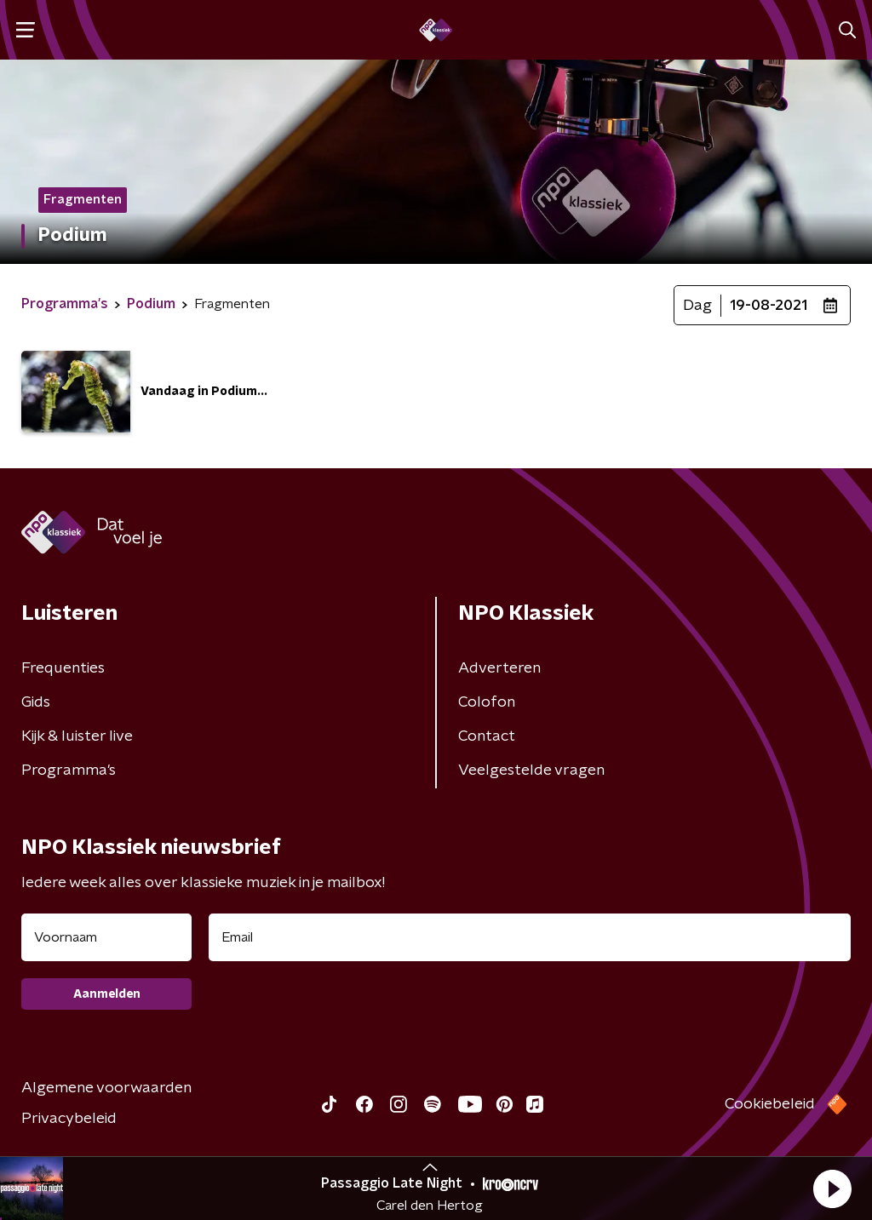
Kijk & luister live (77, 736)
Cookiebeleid (770, 1104)
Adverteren (499, 668)
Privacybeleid (69, 1118)
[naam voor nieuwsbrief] (106, 937)
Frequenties (63, 668)
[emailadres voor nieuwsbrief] (530, 937)
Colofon (486, 702)
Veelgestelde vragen (531, 770)
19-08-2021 (768, 305)
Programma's (68, 770)
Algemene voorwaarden (106, 1088)
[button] (832, 1188)
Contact (486, 736)
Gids (35, 702)
